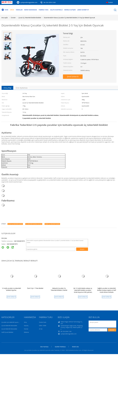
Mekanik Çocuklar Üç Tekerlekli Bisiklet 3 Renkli (59, 289)
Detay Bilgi (7, 88)
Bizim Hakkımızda (30, 10)
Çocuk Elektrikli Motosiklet (9, 325)
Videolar (19, 10)
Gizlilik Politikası (60, 346)
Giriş (25, 322)
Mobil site (75, 346)
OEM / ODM (42, 325)
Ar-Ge (40, 329)
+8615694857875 (19, 241)
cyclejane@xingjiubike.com (28, 2)
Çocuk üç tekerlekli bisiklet (15, 224)
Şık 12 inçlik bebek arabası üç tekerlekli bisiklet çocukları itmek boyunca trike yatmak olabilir (82, 291)
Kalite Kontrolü (56, 10)
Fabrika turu (44, 10)
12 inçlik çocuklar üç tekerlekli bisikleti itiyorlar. (11, 289)
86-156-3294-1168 (50, 2)
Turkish (110, 2)
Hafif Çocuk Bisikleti (7, 332)
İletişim (82, 249)
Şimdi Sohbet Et (83, 10)
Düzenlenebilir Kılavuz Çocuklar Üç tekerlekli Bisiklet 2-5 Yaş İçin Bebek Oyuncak (69, 18)
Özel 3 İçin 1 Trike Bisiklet (35, 288)
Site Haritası (44, 346)
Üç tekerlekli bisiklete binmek (34, 224)
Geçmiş (26, 325)
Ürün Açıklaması (22, 88)
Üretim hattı (42, 322)
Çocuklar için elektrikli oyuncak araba (12, 322)
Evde (4, 10)
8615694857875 (12, 244)
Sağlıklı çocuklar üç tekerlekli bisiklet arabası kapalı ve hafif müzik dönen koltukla (106, 290)
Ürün (12, 10)
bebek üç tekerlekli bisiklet (52, 224)
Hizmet (26, 329)
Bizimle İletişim (70, 10)
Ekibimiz (26, 332)
